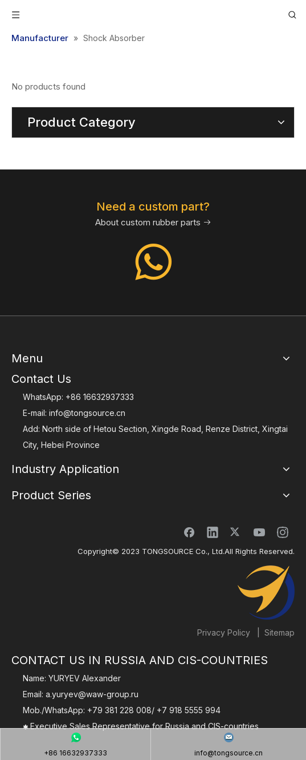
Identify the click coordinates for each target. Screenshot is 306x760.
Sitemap (279, 632)
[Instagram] (283, 532)
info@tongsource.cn (87, 413)
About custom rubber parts (153, 222)
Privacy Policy (223, 632)
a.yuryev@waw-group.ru (92, 694)
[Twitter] (236, 532)
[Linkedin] (212, 532)
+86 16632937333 (100, 397)
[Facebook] (189, 532)
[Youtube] (259, 532)
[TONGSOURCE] (266, 592)
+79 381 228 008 (119, 710)
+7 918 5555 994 (189, 710)
